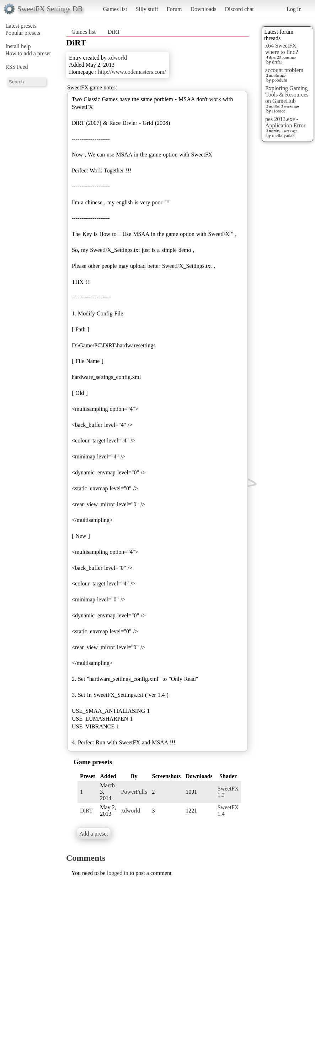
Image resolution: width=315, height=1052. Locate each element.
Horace (278, 111)
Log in (294, 9)
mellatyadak (283, 135)
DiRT (114, 32)
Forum (174, 9)
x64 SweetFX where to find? (281, 49)
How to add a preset (28, 53)
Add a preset (93, 834)
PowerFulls (134, 792)
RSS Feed (16, 67)
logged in (117, 873)
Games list (115, 9)
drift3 (277, 62)
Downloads (203, 9)
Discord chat (239, 9)
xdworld (117, 58)
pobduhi (279, 80)
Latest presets (21, 26)
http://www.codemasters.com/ (132, 72)
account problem (284, 70)
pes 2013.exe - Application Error (285, 122)
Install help (18, 46)
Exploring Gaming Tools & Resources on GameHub (287, 94)
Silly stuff (147, 9)
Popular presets (22, 33)
